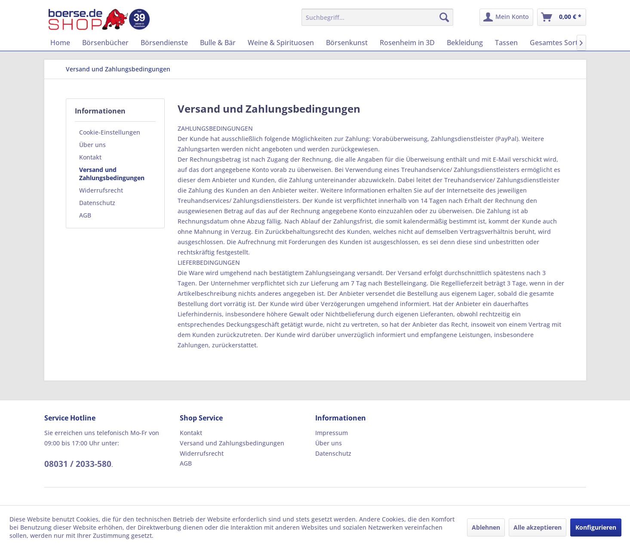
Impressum (331, 433)
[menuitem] (377, 17)
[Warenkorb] (561, 17)
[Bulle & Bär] (218, 42)
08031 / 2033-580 (77, 463)
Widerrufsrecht (101, 190)
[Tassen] (506, 42)
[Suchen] (444, 17)
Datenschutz (97, 203)
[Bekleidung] (465, 42)
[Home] (60, 42)
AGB (85, 215)
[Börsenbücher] (105, 42)
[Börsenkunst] (347, 42)
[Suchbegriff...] (377, 17)
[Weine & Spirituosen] (281, 42)
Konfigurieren (595, 527)
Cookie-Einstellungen (109, 132)
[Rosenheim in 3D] (407, 42)
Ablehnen (486, 527)
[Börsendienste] (164, 42)
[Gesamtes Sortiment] (563, 42)
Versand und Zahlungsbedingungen (111, 174)
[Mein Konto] (506, 17)
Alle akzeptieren (537, 527)
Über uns (92, 145)
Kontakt (90, 157)
